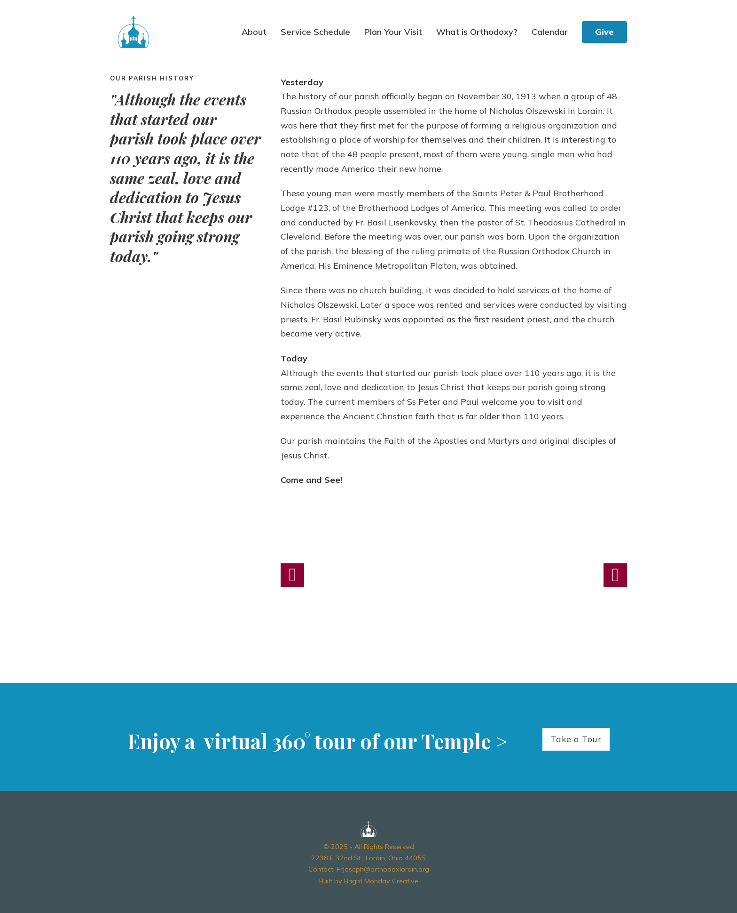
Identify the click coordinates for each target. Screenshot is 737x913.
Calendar (550, 32)
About (254, 32)
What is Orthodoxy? (476, 32)
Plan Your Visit (393, 32)
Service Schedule (315, 32)
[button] (292, 575)
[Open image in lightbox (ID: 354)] (454, 575)
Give (604, 31)
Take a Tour (576, 739)
